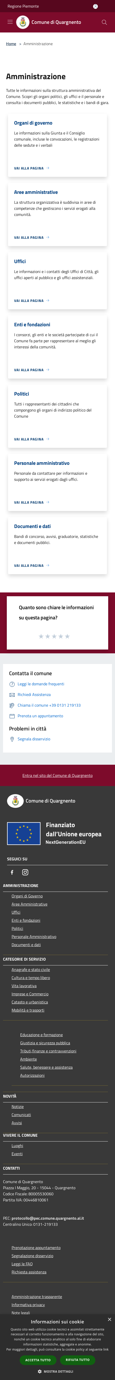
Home (11, 44)
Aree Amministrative (29, 904)
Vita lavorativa (24, 986)
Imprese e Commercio (30, 994)
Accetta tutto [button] (38, 1360)
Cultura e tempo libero (31, 978)
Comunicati (21, 1115)
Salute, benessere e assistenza (46, 1067)
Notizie (18, 1106)
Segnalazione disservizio (32, 1256)
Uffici (16, 912)
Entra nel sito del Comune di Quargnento (57, 775)
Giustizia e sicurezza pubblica (45, 1043)
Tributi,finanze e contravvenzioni (48, 1051)
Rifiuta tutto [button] (78, 1360)
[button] (57, 1371)
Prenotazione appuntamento (36, 1248)
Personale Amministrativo (34, 936)
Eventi (17, 1154)
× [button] (109, 1320)
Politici (17, 928)
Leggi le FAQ (22, 1264)
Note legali (21, 1313)
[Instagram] (25, 872)
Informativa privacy (28, 1305)
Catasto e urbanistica (30, 1002)
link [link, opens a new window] (106, 1349)
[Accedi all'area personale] (95, 6)
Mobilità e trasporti (28, 1010)
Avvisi (17, 1123)
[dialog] (57, 1347)
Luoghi (17, 1146)
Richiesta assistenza (29, 1272)
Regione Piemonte (23, 6)
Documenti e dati (26, 945)
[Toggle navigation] (10, 22)
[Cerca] (104, 22)
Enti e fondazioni (26, 920)
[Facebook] (12, 872)
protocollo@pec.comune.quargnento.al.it (48, 1218)
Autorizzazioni (32, 1075)
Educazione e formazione (41, 1035)
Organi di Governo (27, 896)
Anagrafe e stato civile (31, 969)
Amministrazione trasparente (37, 1296)
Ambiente (28, 1059)
